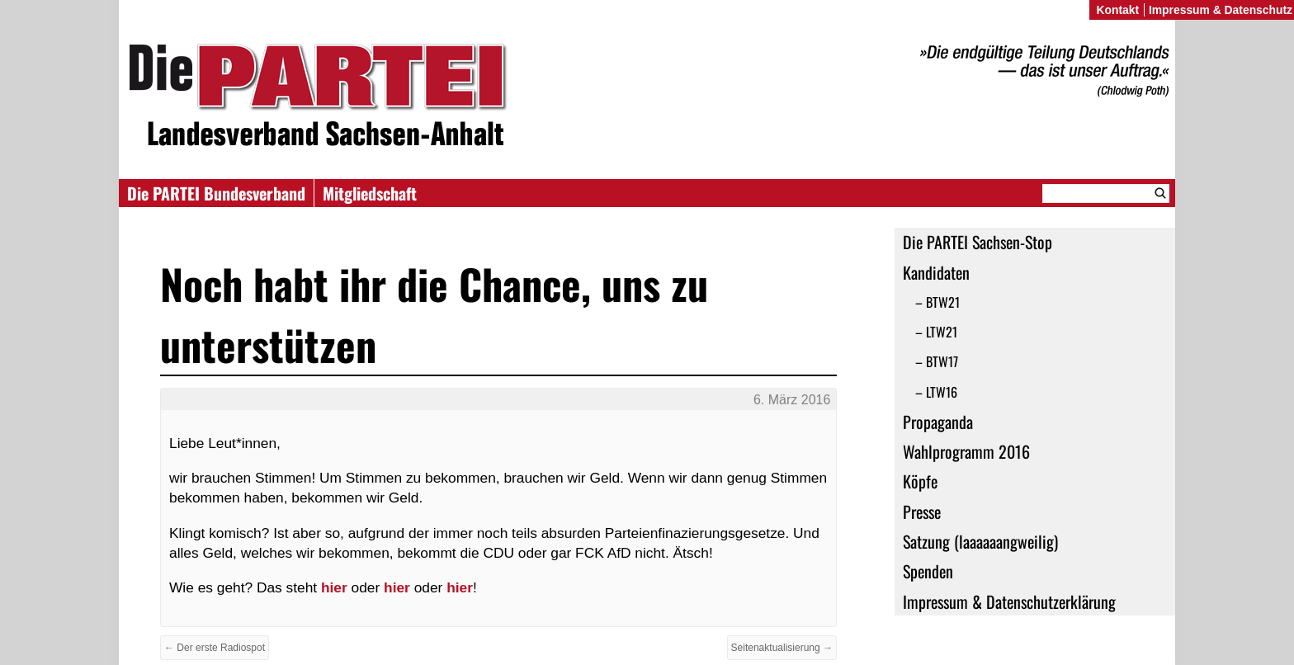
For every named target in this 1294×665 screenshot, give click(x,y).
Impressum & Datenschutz (1220, 10)
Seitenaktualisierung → (782, 647)
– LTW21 (936, 332)
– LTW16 (936, 392)
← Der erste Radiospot (214, 647)
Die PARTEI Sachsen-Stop (977, 241)
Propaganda (938, 421)
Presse (922, 511)
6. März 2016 (791, 400)
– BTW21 (937, 302)
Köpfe (920, 481)
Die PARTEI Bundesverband (216, 193)
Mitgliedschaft (370, 193)
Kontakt (1117, 10)
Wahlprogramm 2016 (966, 451)
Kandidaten (936, 272)
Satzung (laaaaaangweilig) (980, 541)
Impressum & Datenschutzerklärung (1009, 601)
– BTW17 (936, 361)
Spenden (928, 571)
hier (334, 587)
